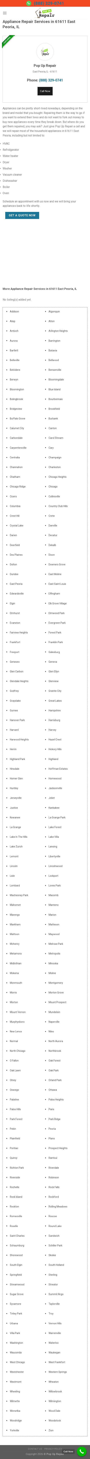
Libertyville (54, 856)
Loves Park (55, 885)
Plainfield (15, 1138)
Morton (14, 1002)
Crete (52, 515)
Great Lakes (55, 700)
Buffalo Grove (17, 418)
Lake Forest (55, 827)
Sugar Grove (17, 1294)
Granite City (55, 690)
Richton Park (17, 1167)
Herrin (13, 749)
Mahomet (15, 905)
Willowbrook (55, 1391)
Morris (13, 992)
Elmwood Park (57, 613)
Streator (53, 1284)
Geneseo (15, 661)
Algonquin (54, 311)
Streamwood (17, 1284)
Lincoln (14, 866)
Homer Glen (16, 778)
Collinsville (54, 496)
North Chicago (17, 1050)
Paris (51, 1109)
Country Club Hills (58, 506)
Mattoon (14, 934)
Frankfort (15, 642)
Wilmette (15, 1401)
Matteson (54, 924)
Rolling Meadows (58, 1206)
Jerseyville (16, 797)
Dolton (13, 564)
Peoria (52, 1128)
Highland (53, 759)
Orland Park (55, 1080)
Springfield (16, 1274)
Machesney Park (19, 895)
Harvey (52, 729)
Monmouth (16, 982)
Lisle (12, 875)
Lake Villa (54, 836)
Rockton (14, 1206)
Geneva (53, 661)
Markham (15, 924)
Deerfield (15, 545)
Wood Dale (54, 1410)
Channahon (16, 467)
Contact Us (35, 1449)
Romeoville (16, 1216)
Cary (51, 447)
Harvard (14, 729)
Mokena (14, 973)
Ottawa (53, 1089)
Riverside (15, 1177)
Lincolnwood (55, 866)
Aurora (14, 340)
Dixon (52, 554)
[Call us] (28, 3)
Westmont (15, 1381)
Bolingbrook (16, 399)
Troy (51, 1313)
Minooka (53, 963)
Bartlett (14, 350)
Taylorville (54, 1303)
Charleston (55, 467)
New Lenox (16, 1031)
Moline (52, 973)
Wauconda (16, 1352)
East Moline (55, 574)
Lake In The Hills (18, 836)
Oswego (14, 1089)
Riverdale (54, 1167)
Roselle (14, 1226)
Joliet (52, 797)
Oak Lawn (15, 1070)
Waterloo (54, 1342)
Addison (14, 311)
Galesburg (54, 652)
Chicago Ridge (18, 486)
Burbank (53, 418)
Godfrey (14, 690)
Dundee (14, 574)
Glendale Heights (19, 681)
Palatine (14, 1099)
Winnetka (15, 1410)
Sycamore (15, 1303)
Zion (51, 1430)
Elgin (12, 603)
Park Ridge (55, 1119)
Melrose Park (56, 943)
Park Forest (16, 1119)
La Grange (15, 827)
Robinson (54, 1177)
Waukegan (54, 1352)
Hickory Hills (55, 749)
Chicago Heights (57, 476)
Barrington (54, 340)
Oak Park (54, 1070)
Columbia (15, 506)
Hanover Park (17, 720)
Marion (52, 914)
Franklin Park (56, 642)
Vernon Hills (55, 1323)
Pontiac (14, 1148)
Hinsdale (14, 768)
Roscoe (53, 1216)
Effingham (54, 593)
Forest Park (55, 632)
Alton (52, 321)
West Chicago (17, 1362)
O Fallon (14, 1060)
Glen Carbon (16, 671)
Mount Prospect (57, 1002)
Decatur (53, 535)
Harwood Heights (19, 739)
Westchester (17, 1372)
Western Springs (58, 1372)
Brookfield (54, 408)
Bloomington (17, 389)
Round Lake (55, 1226)
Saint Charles (17, 1235)
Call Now (45, 91)
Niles (51, 1031)
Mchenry (14, 943)
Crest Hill (14, 515)
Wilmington (55, 1401)
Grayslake (15, 700)
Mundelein (54, 1012)
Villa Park (15, 1333)
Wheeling (15, 1391)
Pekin (13, 1128)
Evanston (15, 622)
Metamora (16, 953)
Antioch (14, 330)
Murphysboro (17, 1021)
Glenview (54, 681)
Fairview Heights (19, 632)
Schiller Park (55, 1245)
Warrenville (55, 1333)
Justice (14, 807)
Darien (13, 535)
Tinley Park (16, 1313)
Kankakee (54, 807)
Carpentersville (18, 447)
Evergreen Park (57, 622)
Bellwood (54, 360)
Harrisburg (54, 720)
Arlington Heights (58, 330)
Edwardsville (17, 593)
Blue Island (55, 389)
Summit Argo (56, 1294)
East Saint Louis (57, 583)
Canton (53, 428)
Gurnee (14, 710)
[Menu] (5, 13)
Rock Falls (54, 1187)
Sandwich (54, 1235)
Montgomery (56, 982)
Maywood (54, 934)
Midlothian (15, 963)
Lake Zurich (16, 846)
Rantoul (53, 1157)
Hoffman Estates (58, 768)
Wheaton (54, 1381)
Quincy (13, 1157)
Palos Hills (15, 1109)
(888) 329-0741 (49, 3)
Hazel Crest (55, 739)
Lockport (53, 875)
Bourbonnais (56, 399)
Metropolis (54, 953)
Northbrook (55, 1050)
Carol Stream (56, 438)
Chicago (53, 486)
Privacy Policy (53, 1449)
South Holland (56, 1264)
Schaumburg (17, 1245)
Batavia (53, 350)
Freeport (14, 652)
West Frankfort (57, 1362)
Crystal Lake (16, 525)
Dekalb (52, 545)
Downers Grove (57, 564)
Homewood (55, 778)
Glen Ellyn (54, 671)
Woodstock (55, 1420)
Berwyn (14, 379)
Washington (16, 1342)
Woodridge (16, 1420)
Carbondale (16, 438)
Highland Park (17, 759)
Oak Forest (55, 1060)
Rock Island (16, 1196)
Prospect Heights (58, 1148)
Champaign (55, 457)
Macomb (53, 895)
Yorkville (14, 1430)
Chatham (15, 476)
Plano (52, 1138)
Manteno (54, 905)
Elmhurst (15, 613)
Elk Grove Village (58, 603)
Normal (14, 1041)
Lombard (15, 885)
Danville (53, 525)
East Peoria (16, 583)
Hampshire (55, 710)
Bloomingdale (56, 379)
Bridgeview (16, 408)
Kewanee (15, 817)
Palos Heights (56, 1099)
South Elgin (16, 1264)
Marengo (15, 914)
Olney (13, 1080)
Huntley (14, 788)
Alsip (12, 321)
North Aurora (56, 1041)
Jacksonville (55, 788)
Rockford (54, 1196)
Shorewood (16, 1255)
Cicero (13, 496)
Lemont (14, 856)
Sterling (53, 1274)
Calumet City (17, 428)
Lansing (53, 846)
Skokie (52, 1255)
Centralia (15, 457)
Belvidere (15, 369)
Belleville (14, 360)
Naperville (54, 1021)
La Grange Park (57, 817)
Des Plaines (16, 554)
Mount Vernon (18, 1012)
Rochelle (14, 1187)
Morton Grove (56, 992)
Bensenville (55, 369)
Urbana (14, 1323)
